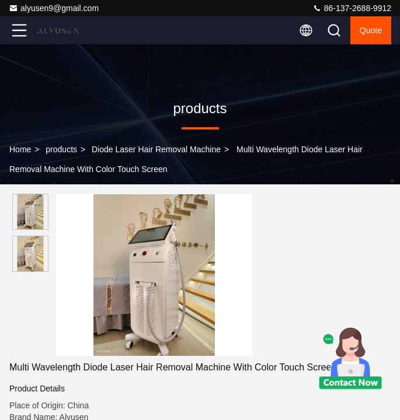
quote (371, 30)
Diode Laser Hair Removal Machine (156, 149)
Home (20, 149)
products (61, 149)
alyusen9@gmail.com (54, 8)
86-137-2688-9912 (351, 8)
